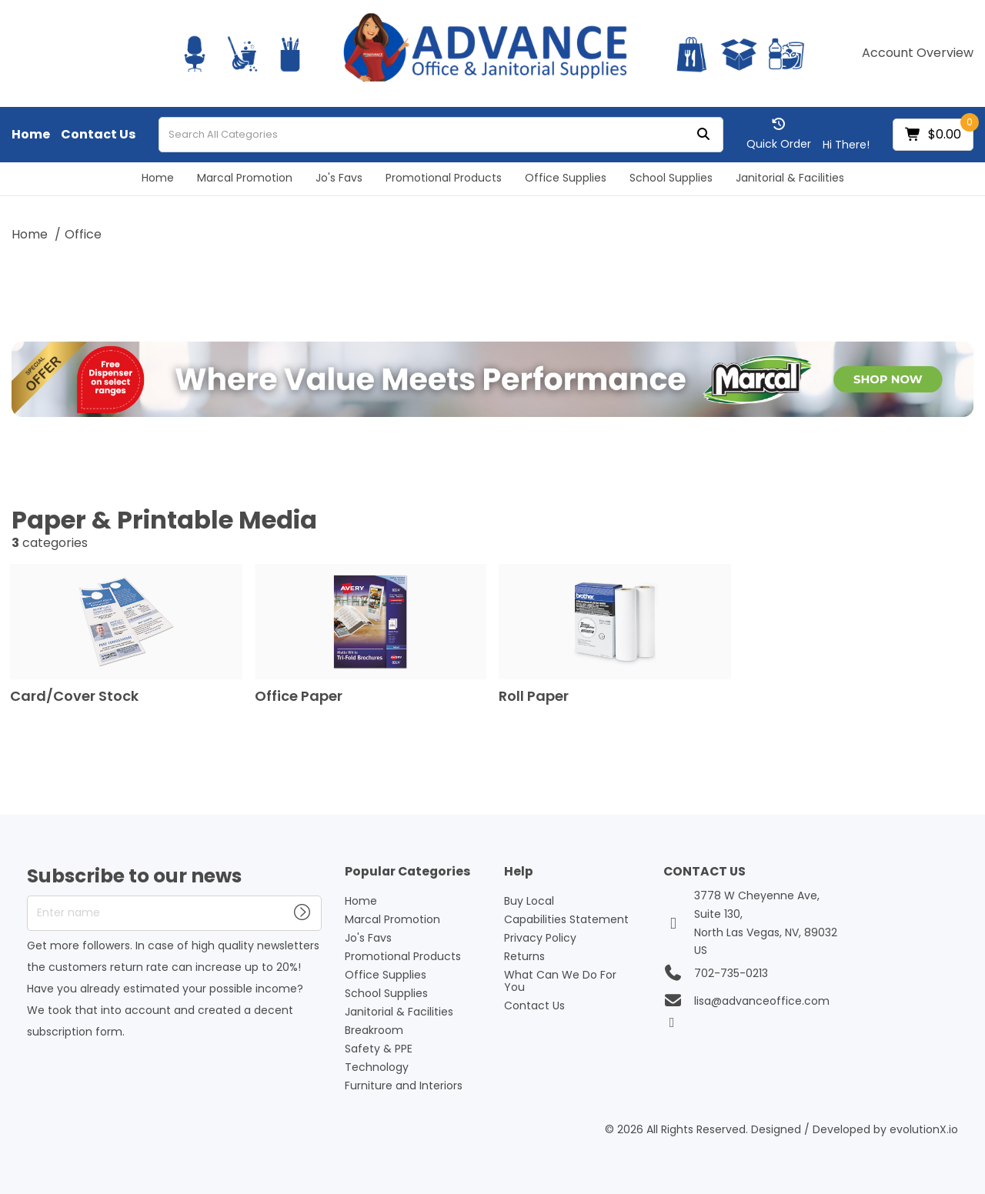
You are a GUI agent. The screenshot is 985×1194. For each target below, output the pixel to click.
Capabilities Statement (566, 919)
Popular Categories (407, 872)
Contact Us (98, 134)
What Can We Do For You (560, 981)
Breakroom (374, 1030)
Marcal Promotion (244, 177)
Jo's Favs (339, 177)
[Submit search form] (703, 135)
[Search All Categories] (441, 134)
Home (31, 134)
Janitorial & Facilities (790, 177)
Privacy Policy (540, 938)
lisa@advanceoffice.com (762, 1001)
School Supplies (671, 177)
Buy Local (529, 901)
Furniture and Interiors (403, 1085)
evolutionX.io (924, 1129)
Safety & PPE (378, 1048)
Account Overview (917, 53)
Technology (377, 1067)
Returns (524, 956)
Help (518, 872)
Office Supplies (565, 177)
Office (83, 234)
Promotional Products (444, 177)
